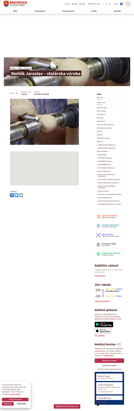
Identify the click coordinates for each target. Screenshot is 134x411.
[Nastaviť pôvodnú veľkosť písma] (107, 4)
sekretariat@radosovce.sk (121, 402)
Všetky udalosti (100, 235)
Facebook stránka (118, 404)
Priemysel (24, 54)
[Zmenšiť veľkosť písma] (104, 4)
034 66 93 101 (116, 400)
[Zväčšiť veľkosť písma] (109, 4)
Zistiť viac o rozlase (109, 325)
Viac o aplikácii (100, 295)
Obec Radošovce (20, 391)
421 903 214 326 (41, 53)
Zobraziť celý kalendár (102, 260)
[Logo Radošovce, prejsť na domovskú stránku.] (15, 4)
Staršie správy (101, 361)
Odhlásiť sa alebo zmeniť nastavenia (109, 329)
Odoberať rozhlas (109, 320)
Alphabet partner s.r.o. (29, 389)
